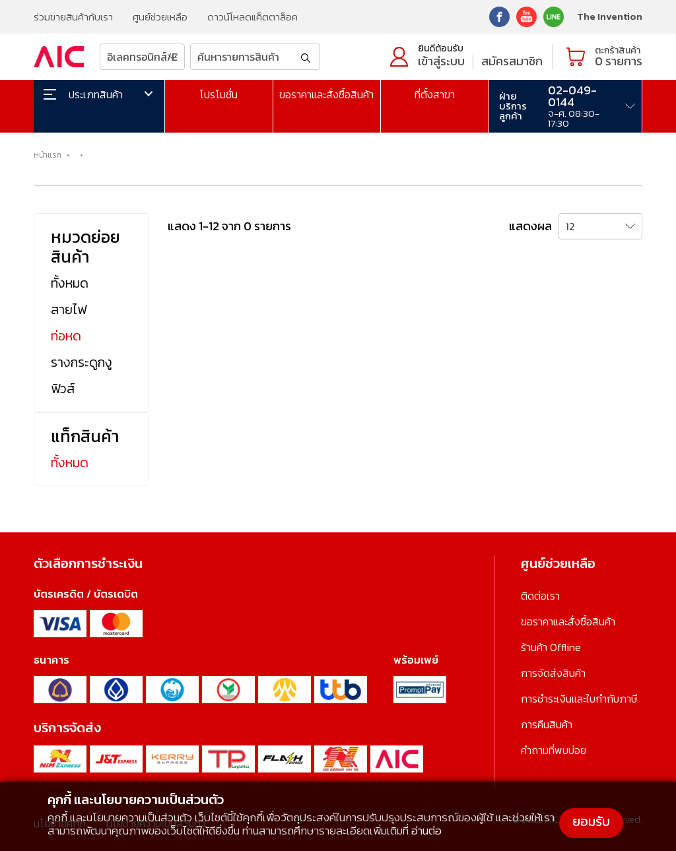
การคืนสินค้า (546, 724)
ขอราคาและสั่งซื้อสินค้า (326, 94)
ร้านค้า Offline (551, 647)
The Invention (609, 16)
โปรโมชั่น (218, 94)
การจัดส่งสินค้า (553, 673)
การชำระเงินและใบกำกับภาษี (579, 699)
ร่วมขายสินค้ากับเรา (73, 16)
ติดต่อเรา (540, 596)
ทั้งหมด (69, 283)
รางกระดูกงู (81, 362)
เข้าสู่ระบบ (441, 61)
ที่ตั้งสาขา (435, 94)
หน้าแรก (47, 155)
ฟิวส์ (63, 388)
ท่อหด (66, 336)
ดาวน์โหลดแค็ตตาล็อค (252, 16)
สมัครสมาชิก (512, 61)
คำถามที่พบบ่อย (553, 750)
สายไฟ (68, 309)
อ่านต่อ (426, 830)
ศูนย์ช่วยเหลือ (160, 16)
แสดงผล (530, 226)
